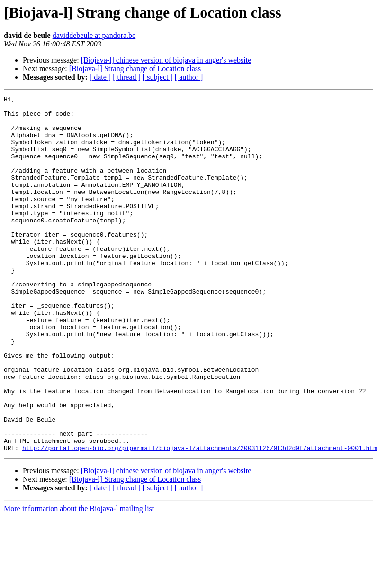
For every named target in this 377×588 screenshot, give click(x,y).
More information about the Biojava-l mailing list (79, 580)
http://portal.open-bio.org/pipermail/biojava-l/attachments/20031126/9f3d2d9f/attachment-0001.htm (199, 518)
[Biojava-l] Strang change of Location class (135, 68)
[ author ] (189, 77)
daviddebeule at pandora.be (94, 35)
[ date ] (100, 77)
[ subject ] (158, 77)
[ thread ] (127, 77)
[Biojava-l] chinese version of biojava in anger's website (166, 60)
